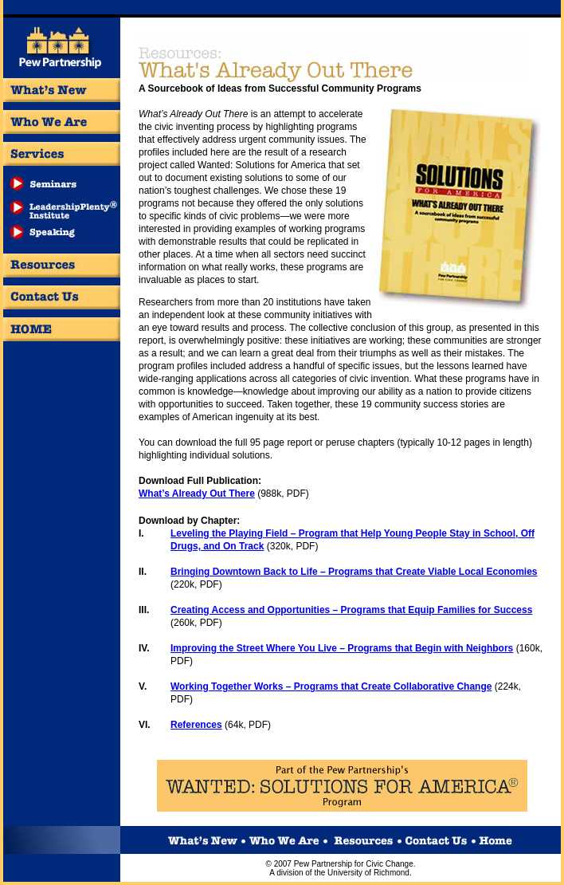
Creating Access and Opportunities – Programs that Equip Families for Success (351, 610)
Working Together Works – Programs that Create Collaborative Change (331, 686)
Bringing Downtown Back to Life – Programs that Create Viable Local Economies (354, 571)
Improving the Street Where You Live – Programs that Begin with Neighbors (341, 648)
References (196, 724)
